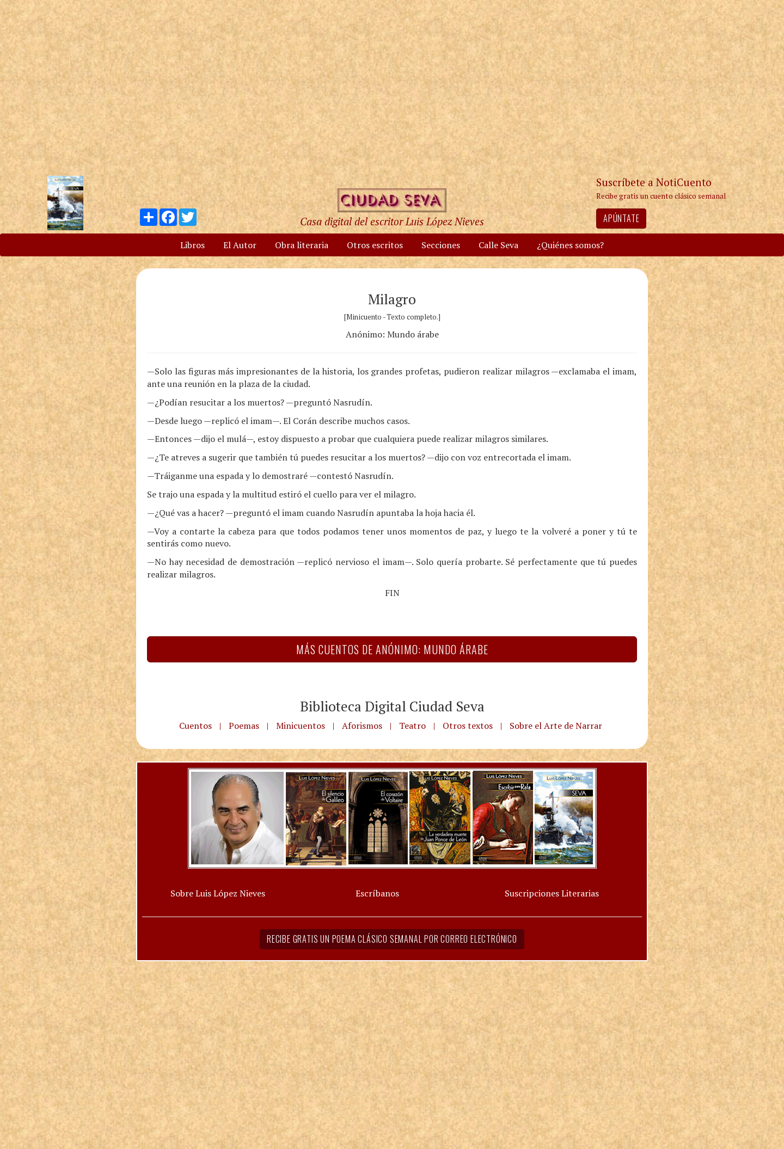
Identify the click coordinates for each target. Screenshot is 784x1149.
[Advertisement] (392, 87)
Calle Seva (498, 245)
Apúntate (621, 218)
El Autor (239, 245)
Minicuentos (300, 726)
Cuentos (195, 726)
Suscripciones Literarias (552, 893)
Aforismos (362, 726)
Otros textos (468, 726)
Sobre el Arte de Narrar (556, 726)
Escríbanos (377, 893)
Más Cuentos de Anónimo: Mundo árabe (392, 649)
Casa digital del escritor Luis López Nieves (392, 221)
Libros (192, 245)
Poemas (244, 726)
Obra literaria (301, 245)
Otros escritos (375, 245)
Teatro (412, 726)
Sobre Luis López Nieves (217, 893)
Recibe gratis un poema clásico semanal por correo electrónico (392, 938)
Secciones (440, 245)
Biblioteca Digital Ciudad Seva (392, 706)
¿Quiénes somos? (570, 245)
